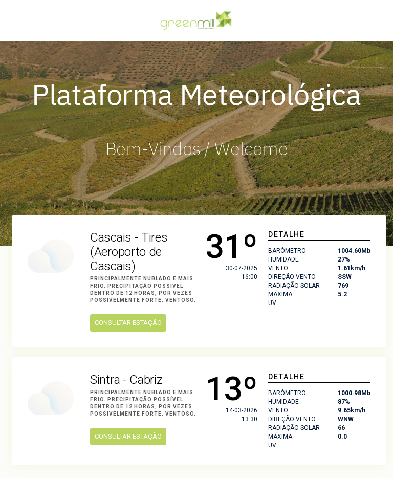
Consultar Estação (128, 323)
